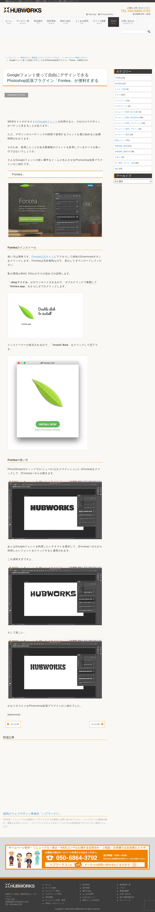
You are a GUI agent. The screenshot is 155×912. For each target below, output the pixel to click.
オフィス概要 (99, 22)
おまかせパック (87, 897)
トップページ (10, 58)
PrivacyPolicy (105, 14)
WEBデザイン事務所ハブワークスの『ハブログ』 (40, 58)
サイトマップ (124, 900)
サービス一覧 (22, 22)
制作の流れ (65, 22)
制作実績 (51, 22)
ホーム (8, 22)
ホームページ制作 (51, 891)
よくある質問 (82, 22)
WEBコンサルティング (53, 903)
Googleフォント (48, 121)
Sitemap (91, 14)
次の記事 (95, 724)
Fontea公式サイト (43, 256)
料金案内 (38, 22)
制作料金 (85, 885)
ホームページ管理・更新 (54, 900)
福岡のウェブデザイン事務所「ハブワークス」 (32, 813)
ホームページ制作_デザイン (76, 58)
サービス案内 (49, 888)
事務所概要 (123, 891)
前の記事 (15, 724)
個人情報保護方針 (125, 897)
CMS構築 (48, 897)
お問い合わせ (127, 22)
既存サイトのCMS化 (89, 900)
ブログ (113, 22)
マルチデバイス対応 (52, 894)
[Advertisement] (58, 107)
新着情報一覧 (124, 885)
